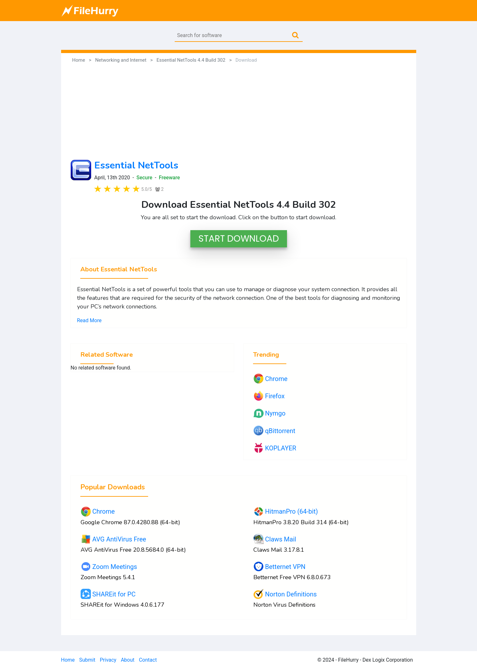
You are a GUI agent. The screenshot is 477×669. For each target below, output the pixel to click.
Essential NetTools (136, 165)
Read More (89, 320)
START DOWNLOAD (238, 238)
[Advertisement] (239, 112)
